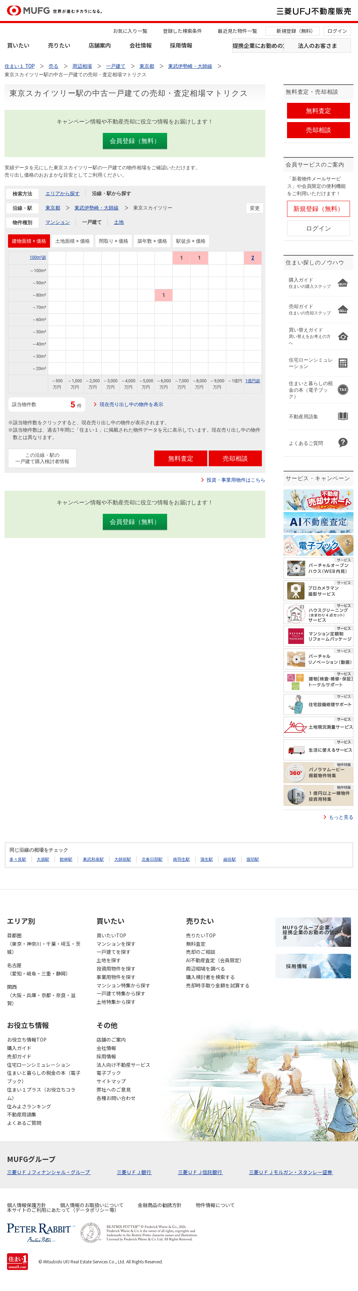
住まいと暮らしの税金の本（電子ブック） (43, 1077)
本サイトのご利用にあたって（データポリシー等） (63, 1209)
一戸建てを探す (113, 951)
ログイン (337, 30)
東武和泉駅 (93, 859)
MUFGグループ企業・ (310, 932)
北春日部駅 (152, 859)
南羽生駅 (181, 859)
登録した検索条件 (182, 30)
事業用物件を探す (116, 976)
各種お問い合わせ (116, 1097)
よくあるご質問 (24, 1122)
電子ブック (108, 1072)
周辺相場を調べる (205, 968)
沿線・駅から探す (111, 193)
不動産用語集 (21, 1114)
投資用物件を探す (116, 968)
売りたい (59, 45)
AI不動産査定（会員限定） (215, 960)
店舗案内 (99, 45)
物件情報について (215, 1205)
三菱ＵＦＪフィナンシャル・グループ (49, 1172)
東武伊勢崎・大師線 (96, 208)
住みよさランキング (29, 1106)
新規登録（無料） (296, 30)
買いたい (18, 45)
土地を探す (108, 960)
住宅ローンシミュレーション (38, 1064)
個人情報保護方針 (26, 1205)
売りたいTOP (201, 935)
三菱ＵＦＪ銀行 (134, 1172)
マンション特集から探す (123, 985)
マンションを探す (116, 943)
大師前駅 (122, 859)
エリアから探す (62, 193)
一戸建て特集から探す (120, 993)
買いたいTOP (111, 935)
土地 (119, 222)
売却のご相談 (200, 951)
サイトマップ (111, 1081)
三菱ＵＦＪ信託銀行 (200, 1172)
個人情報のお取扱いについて (92, 1205)
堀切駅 (252, 859)
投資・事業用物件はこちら (236, 480)
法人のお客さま (317, 45)
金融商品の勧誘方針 (160, 1205)
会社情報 (140, 45)
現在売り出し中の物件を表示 (131, 404)
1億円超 (252, 380)
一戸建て (92, 222)
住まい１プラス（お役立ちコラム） (41, 1093)
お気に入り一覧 (130, 30)
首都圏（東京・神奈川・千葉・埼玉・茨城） (43, 944)
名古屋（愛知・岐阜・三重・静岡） (39, 969)
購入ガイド (19, 1047)
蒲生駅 (206, 859)
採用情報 (181, 45)
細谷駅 (229, 859)
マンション (57, 222)
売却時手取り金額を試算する (218, 985)
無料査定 (196, 943)
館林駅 (66, 859)
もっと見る (341, 817)
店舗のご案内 (111, 1039)
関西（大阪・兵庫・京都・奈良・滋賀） (41, 995)
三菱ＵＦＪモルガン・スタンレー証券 (291, 1172)
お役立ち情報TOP (26, 1039)
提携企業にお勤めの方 (257, 45)
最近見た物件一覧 (237, 30)
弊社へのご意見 (113, 1089)
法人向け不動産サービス (123, 1064)
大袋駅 (43, 859)
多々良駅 (17, 859)
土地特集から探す (116, 1001)
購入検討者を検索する (210, 976)
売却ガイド (19, 1056)
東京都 (52, 208)
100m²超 (38, 257)
